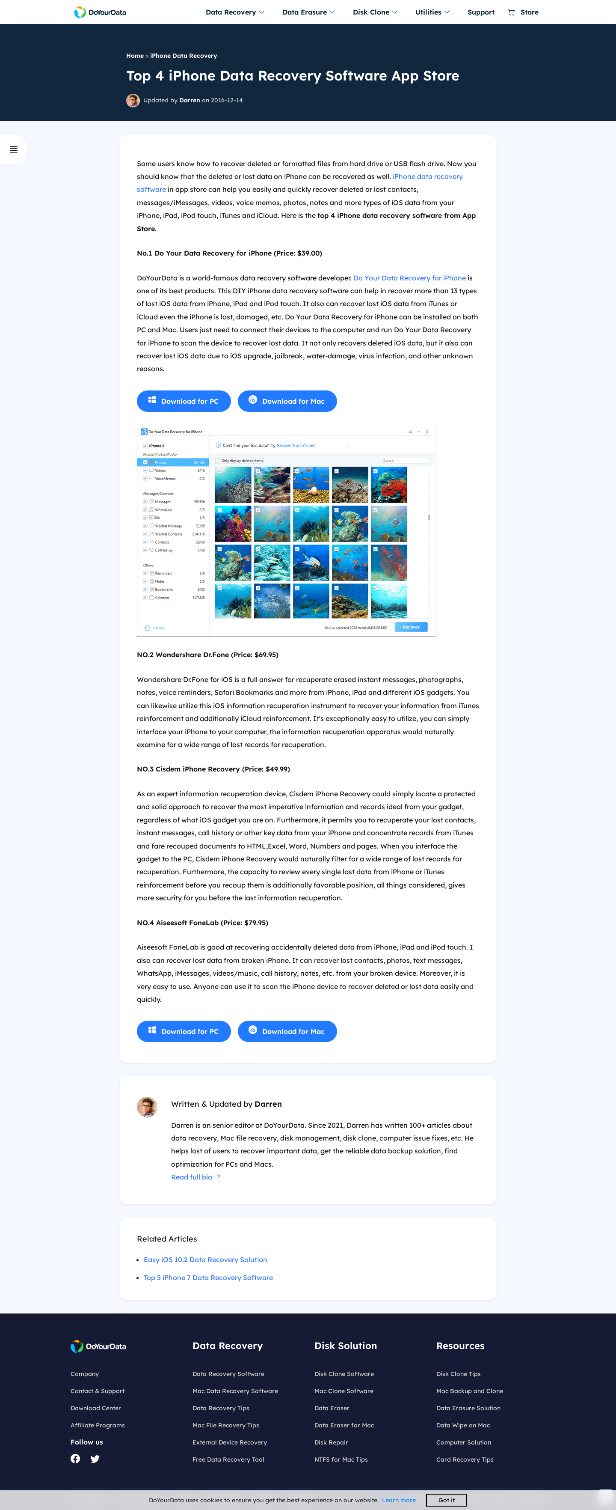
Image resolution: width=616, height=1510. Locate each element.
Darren (189, 100)
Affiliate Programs (98, 1425)
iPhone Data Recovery (183, 56)
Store (523, 12)
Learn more (399, 1500)
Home (135, 56)
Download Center (96, 1408)
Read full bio (196, 1177)
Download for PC (190, 401)
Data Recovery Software (228, 1374)
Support (481, 12)
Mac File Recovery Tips (225, 1425)
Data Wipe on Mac (463, 1425)
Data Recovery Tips (220, 1408)
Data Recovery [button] (235, 12)
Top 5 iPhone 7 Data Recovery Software (208, 1277)
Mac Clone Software (343, 1391)
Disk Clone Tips (458, 1374)
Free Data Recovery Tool (228, 1459)
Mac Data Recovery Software (235, 1391)
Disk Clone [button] (375, 12)
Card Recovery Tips (465, 1459)
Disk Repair (331, 1442)
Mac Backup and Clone (469, 1391)
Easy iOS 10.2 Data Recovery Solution (205, 1259)
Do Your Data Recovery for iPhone (409, 278)
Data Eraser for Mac (344, 1425)
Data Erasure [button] (309, 12)
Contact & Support (97, 1391)
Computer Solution (463, 1442)
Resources (460, 1346)
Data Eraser (331, 1408)
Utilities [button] (432, 12)
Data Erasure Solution (468, 1408)
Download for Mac (293, 401)
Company (85, 1374)
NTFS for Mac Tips (341, 1459)
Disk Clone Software (344, 1374)
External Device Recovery (229, 1442)
